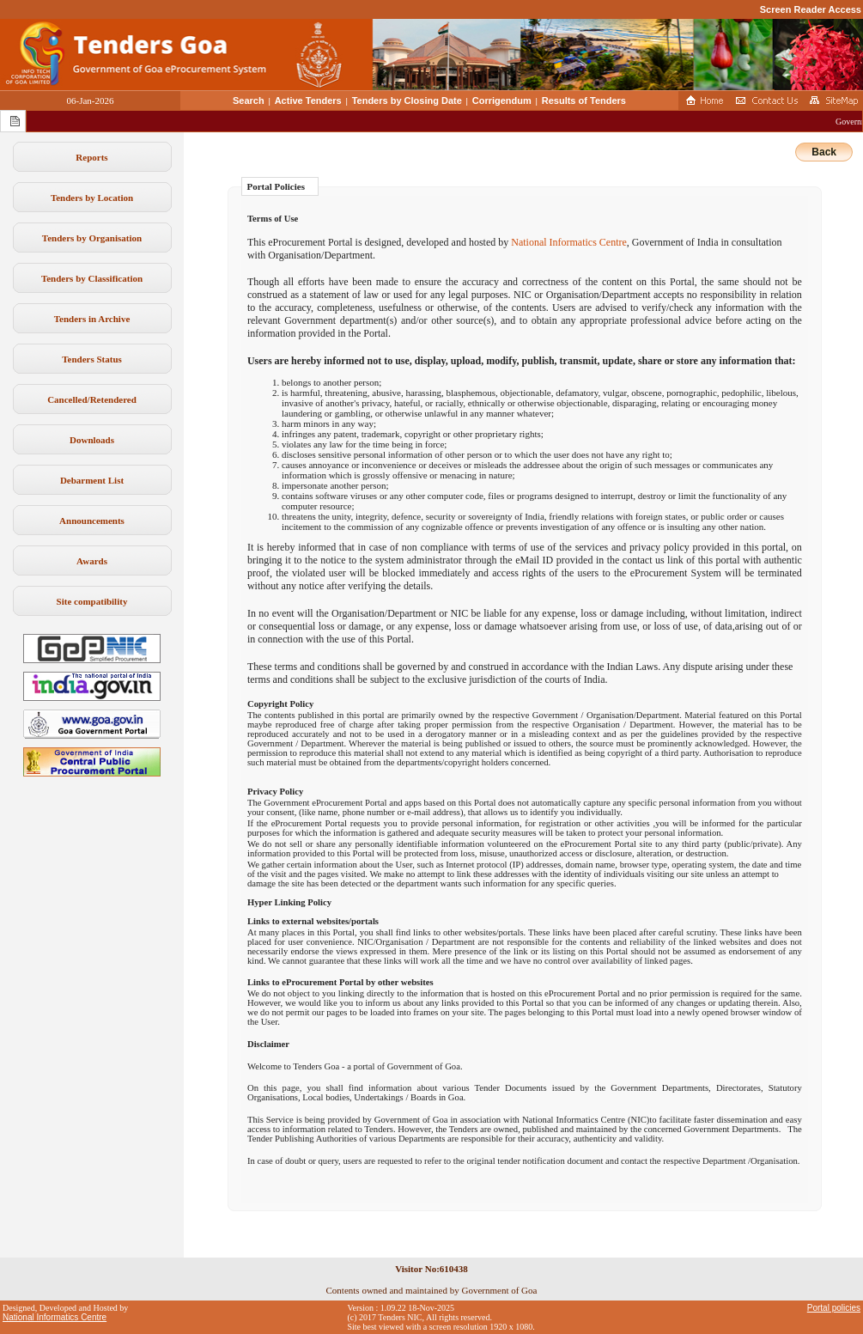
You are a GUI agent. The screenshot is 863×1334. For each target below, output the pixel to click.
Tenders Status (92, 359)
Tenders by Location (92, 197)
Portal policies (833, 1308)
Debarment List (92, 480)
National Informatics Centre (569, 242)
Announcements (92, 520)
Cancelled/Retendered (92, 399)
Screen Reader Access (810, 9)
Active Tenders (308, 100)
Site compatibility (92, 601)
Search (248, 100)
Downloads (92, 440)
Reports (91, 157)
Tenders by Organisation (92, 238)
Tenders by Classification (92, 278)
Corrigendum (502, 100)
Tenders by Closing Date (407, 100)
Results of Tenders (584, 100)
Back (823, 152)
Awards (91, 561)
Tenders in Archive (92, 319)
